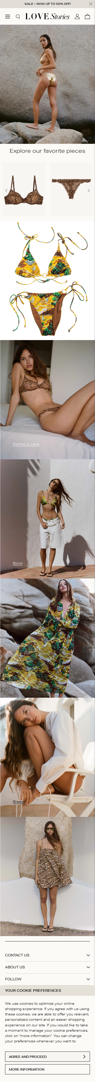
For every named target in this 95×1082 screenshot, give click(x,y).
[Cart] (87, 16)
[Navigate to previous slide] (6, 190)
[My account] (77, 16)
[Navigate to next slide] (88, 190)
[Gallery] (47, 190)
